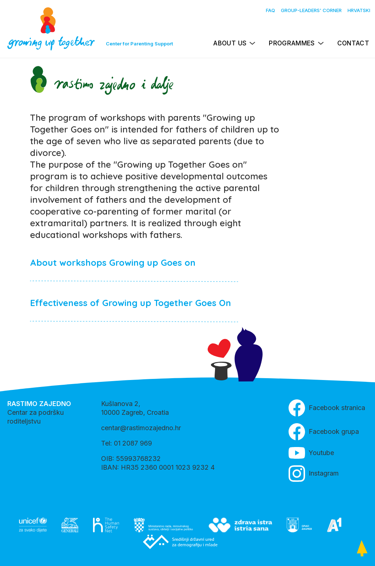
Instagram (314, 473)
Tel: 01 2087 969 (126, 443)
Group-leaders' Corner (311, 10)
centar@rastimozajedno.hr (141, 428)
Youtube (311, 453)
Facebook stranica (327, 408)
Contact (353, 43)
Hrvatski (359, 10)
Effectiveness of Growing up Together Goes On (130, 302)
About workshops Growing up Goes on (113, 262)
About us (229, 43)
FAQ (270, 10)
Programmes (292, 43)
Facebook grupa (324, 431)
